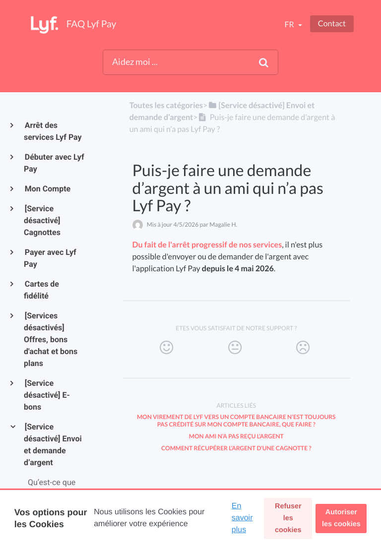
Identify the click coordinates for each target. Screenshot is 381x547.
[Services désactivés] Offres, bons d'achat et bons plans (50, 339)
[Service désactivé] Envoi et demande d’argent (53, 444)
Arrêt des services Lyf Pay (53, 131)
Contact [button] (332, 23)
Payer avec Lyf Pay (50, 258)
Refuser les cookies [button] (288, 518)
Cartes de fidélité (41, 290)
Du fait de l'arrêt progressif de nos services (207, 244)
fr (289, 24)
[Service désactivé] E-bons (47, 395)
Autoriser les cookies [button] (341, 518)
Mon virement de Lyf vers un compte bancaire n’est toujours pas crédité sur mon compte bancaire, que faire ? (236, 420)
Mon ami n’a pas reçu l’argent (236, 436)
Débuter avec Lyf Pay (54, 163)
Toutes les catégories (166, 105)
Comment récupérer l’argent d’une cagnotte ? (236, 448)
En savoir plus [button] (242, 518)
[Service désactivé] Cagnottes (42, 220)
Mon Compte (47, 188)
